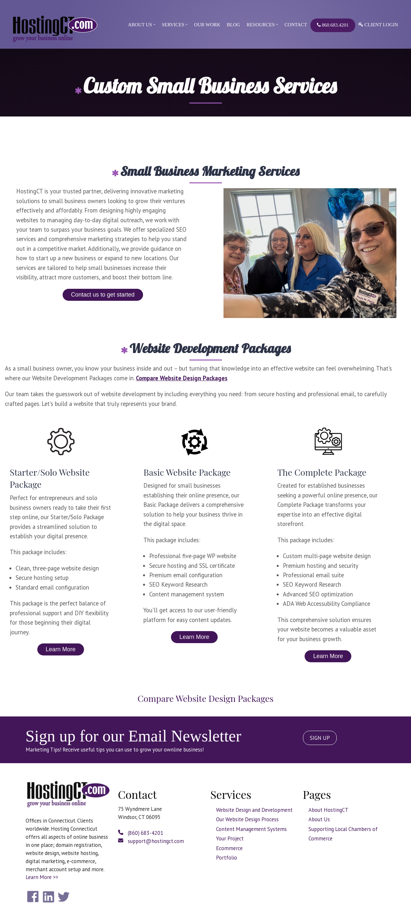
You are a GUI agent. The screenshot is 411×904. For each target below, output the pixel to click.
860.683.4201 (333, 25)
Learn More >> (42, 877)
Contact (295, 24)
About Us (140, 24)
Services (173, 24)
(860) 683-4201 (140, 833)
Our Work (207, 24)
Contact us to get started (103, 294)
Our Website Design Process (247, 819)
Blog (233, 24)
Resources (261, 24)
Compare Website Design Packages (181, 378)
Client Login (378, 24)
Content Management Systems (251, 829)
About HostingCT (328, 809)
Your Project (230, 838)
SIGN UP (320, 737)
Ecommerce (229, 848)
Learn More (61, 649)
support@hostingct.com (151, 841)
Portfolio (226, 857)
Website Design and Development (254, 809)
